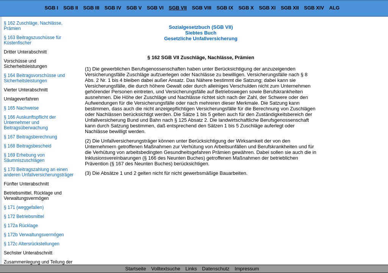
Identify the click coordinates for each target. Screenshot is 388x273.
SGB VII (178, 8)
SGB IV (113, 8)
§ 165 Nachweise (21, 108)
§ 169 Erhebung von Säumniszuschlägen (24, 157)
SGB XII (290, 8)
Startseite (135, 268)
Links (191, 268)
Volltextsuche (165, 268)
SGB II (70, 8)
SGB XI (267, 8)
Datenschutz (215, 268)
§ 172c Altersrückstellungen (31, 243)
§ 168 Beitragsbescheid (27, 146)
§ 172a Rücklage (21, 225)
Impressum (247, 268)
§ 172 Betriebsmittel (24, 216)
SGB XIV (314, 8)
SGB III (91, 8)
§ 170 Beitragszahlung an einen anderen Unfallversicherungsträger (39, 172)
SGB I (51, 8)
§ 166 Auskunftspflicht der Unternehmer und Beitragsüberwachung (30, 122)
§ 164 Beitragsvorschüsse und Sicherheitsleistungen (34, 78)
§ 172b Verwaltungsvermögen (34, 234)
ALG (334, 8)
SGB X (245, 8)
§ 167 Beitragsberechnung (30, 137)
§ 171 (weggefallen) (24, 207)
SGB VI (155, 8)
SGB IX (225, 8)
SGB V (133, 8)
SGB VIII (201, 8)
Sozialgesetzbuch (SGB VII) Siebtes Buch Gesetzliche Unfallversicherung (201, 32)
